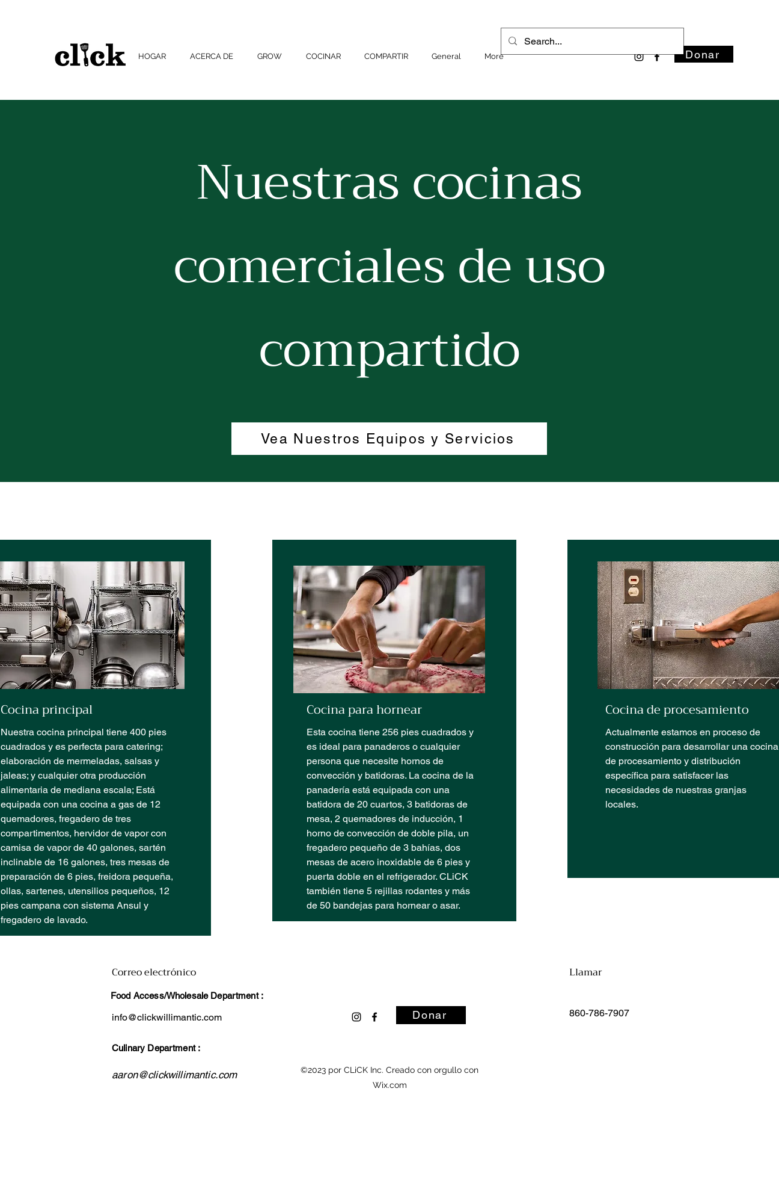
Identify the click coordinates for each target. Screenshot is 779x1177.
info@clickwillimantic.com (167, 1017)
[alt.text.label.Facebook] (657, 57)
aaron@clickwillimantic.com (174, 1075)
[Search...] (591, 41)
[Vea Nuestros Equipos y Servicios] (389, 438)
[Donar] (703, 54)
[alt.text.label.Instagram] (639, 57)
